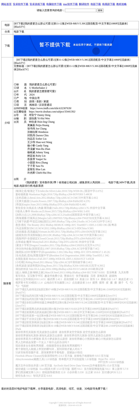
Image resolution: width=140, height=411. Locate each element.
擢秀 (95, 282)
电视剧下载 (108, 4)
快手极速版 (82, 275)
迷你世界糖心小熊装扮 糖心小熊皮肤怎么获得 (95, 338)
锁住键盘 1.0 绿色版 (26, 369)
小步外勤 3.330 (75, 372)
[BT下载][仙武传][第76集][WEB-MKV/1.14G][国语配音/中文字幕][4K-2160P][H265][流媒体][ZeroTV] (71, 299)
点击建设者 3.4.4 (81, 282)
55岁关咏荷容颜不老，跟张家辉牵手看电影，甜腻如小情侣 (48, 352)
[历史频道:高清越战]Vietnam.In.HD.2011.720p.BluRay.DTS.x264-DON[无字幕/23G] (61, 231)
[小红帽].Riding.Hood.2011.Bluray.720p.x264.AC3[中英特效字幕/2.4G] (53, 262)
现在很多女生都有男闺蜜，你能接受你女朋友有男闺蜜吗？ (48, 345)
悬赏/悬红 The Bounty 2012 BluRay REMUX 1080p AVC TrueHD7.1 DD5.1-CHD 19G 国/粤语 (66, 225)
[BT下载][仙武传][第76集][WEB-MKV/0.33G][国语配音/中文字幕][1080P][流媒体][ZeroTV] (66, 295)
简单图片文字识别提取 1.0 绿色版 (78, 359)
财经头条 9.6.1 (23, 375)
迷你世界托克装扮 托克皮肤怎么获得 (36, 332)
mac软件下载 (70, 4)
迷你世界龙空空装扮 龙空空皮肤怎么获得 (82, 332)
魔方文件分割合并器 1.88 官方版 (33, 365)
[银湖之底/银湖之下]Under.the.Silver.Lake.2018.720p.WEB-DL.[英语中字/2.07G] (59, 191)
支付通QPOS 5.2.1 (112, 372)
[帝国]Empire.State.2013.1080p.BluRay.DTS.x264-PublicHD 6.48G (50, 204)
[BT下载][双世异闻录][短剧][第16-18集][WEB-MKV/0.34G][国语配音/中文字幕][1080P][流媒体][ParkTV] (73, 322)
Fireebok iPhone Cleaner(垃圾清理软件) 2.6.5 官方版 (43, 355)
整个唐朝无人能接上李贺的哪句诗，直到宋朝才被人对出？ (48, 349)
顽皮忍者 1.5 (125, 279)
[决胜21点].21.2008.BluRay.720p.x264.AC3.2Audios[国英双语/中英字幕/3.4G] (57, 214)
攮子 (121, 282)
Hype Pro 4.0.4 (106, 359)
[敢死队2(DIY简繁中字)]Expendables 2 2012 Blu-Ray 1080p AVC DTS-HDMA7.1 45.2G (62, 252)
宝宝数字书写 (35, 275)
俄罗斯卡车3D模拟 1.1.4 (28, 282)
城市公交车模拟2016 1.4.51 (30, 279)
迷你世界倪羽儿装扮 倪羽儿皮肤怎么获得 (87, 335)
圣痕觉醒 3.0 (71, 279)
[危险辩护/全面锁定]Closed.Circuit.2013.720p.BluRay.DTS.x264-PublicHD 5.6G (58, 238)
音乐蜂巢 (112, 272)
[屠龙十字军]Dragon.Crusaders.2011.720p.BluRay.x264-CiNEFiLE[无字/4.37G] (57, 245)
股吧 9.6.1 (76, 369)
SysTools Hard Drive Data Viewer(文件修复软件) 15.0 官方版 (87, 365)
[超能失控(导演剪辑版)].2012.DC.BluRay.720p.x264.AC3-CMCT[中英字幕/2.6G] (59, 235)
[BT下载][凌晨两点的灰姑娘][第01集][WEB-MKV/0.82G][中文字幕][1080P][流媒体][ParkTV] (66, 308)
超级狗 (113, 275)
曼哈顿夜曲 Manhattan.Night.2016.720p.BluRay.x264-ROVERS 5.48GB (53, 194)
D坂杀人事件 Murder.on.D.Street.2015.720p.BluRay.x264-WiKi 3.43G (52, 211)
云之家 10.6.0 (92, 372)
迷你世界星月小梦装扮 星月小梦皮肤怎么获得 (41, 338)
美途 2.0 (84, 279)
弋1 (131, 282)
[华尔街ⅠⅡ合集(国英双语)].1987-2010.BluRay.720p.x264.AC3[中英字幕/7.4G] (57, 248)
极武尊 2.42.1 (54, 279)
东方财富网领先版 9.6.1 (97, 369)
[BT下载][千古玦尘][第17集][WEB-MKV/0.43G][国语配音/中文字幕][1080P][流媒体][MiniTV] (67, 319)
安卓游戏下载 (37, 4)
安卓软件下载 (20, 4)
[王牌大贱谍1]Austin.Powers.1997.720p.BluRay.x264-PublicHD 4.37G (52, 201)
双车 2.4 (94, 279)
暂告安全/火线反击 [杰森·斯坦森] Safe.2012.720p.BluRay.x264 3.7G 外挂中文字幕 (60, 208)
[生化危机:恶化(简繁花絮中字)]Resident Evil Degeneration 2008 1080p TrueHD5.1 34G (62, 255)
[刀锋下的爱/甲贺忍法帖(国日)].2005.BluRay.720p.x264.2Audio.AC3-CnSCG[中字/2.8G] (63, 221)
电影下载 (96, 4)
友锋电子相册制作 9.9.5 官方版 (91, 355)
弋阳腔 (25, 286)
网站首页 (6, 4)
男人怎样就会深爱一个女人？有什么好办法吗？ (42, 342)
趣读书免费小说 (53, 275)
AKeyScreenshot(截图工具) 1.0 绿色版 (36, 359)
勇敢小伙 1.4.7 (109, 279)
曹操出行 (69, 275)
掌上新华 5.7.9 (120, 369)
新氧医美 (102, 275)
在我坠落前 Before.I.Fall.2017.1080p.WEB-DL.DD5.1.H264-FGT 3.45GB (54, 258)
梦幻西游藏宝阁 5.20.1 (28, 372)
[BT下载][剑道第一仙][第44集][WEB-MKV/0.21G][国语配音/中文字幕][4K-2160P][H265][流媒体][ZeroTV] (74, 315)
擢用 (101, 282)
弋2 (17, 286)
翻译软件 (84, 4)
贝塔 (93, 275)
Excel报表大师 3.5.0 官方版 (55, 369)
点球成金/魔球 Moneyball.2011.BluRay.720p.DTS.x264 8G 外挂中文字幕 (54, 241)
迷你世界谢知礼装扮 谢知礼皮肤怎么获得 (38, 335)
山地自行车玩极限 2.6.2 (57, 282)
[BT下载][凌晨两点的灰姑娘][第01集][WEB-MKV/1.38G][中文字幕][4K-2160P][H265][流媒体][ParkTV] (72, 312)
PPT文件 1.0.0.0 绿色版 (111, 362)
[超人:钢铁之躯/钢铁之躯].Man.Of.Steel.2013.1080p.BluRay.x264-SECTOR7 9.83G (60, 272)
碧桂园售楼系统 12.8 (53, 372)
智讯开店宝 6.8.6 (42, 375)
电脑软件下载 (54, 4)
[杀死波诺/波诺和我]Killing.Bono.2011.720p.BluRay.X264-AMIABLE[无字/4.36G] (60, 265)
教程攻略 (121, 4)
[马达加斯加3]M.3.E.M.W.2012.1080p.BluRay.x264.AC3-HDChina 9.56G (54, 228)
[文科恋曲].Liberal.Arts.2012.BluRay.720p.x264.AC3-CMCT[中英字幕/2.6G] (56, 197)
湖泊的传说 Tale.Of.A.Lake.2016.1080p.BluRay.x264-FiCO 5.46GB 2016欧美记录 (59, 269)
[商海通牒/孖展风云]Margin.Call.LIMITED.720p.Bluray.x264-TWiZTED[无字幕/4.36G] (62, 218)
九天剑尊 (123, 272)
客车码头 (20, 275)
